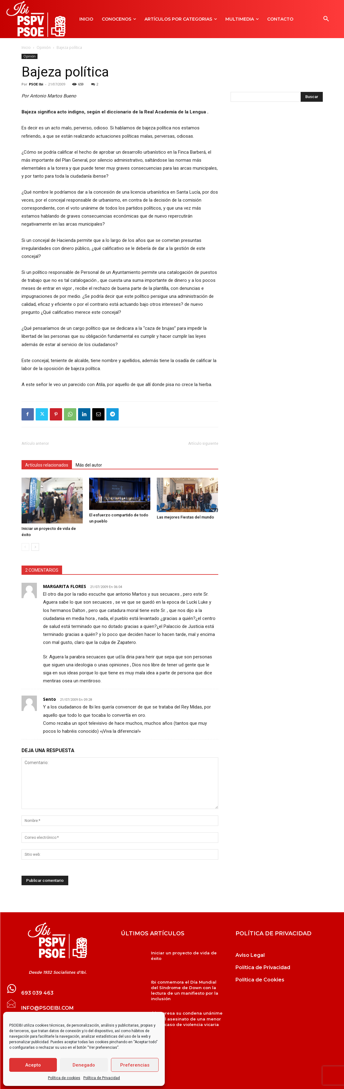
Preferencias (134, 1065)
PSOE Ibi (36, 84)
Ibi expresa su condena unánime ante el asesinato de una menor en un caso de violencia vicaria (187, 1015)
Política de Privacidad (101, 1078)
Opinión (44, 47)
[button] (326, 19)
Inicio (26, 47)
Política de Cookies (259, 976)
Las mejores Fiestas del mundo (185, 525)
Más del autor (89, 465)
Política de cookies (64, 1078)
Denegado (84, 1065)
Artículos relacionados (46, 465)
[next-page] (35, 543)
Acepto (33, 1065)
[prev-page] (25, 543)
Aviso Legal (250, 951)
